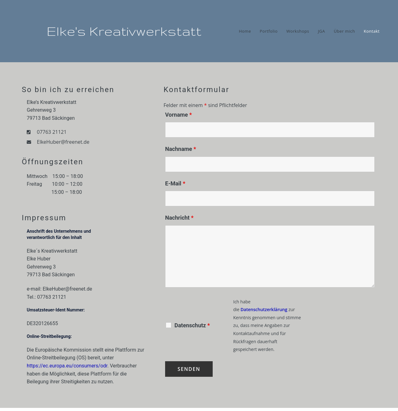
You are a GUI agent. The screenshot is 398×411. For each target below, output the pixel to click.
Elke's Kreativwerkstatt (124, 31)
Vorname (178, 114)
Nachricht (179, 217)
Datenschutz (192, 325)
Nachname (180, 149)
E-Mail (175, 183)
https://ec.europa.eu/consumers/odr (67, 366)
